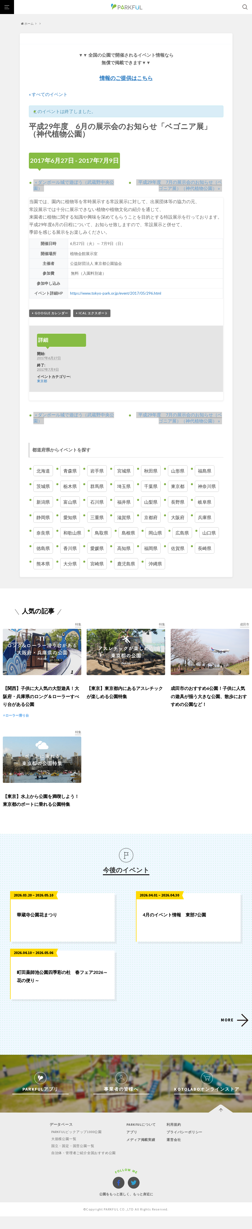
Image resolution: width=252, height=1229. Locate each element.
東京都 (42, 381)
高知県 (124, 548)
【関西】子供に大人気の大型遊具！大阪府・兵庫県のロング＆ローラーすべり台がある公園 (41, 703)
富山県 (70, 502)
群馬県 (97, 486)
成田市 (244, 624)
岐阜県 (204, 502)
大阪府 (177, 517)
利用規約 (174, 1137)
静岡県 (43, 517)
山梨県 (151, 502)
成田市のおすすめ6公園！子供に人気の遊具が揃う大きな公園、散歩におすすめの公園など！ (209, 703)
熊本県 (43, 564)
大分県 (70, 564)
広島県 (182, 533)
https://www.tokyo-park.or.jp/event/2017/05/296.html (116, 293)
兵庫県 (204, 517)
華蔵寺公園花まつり (37, 927)
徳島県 (43, 548)
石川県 (97, 502)
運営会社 (174, 1152)
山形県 (177, 471)
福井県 (124, 502)
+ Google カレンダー (50, 313)
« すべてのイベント (48, 94)
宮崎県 (97, 564)
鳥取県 (101, 533)
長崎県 (204, 548)
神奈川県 (207, 486)
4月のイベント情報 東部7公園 (174, 927)
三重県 (97, 517)
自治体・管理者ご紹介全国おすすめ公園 (81, 1165)
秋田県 (151, 471)
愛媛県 (97, 548)
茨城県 (43, 486)
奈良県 (43, 533)
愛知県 (70, 517)
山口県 (209, 533)
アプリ (131, 1145)
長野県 (177, 502)
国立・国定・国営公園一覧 (70, 1158)
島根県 (128, 533)
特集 (78, 624)
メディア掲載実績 (141, 1152)
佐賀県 (177, 548)
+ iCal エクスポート (92, 313)
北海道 (43, 471)
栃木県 (70, 486)
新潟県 (43, 502)
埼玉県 (124, 486)
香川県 (70, 548)
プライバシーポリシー (186, 1145)
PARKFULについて (142, 1137)
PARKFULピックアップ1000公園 (74, 1144)
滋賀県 (124, 517)
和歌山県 (72, 533)
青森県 (70, 471)
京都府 (151, 517)
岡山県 (155, 533)
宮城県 (124, 471)
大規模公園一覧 (60, 1151)
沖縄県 (155, 564)
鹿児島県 (126, 564)
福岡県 (151, 548)
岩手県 (97, 471)
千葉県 (151, 486)
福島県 (204, 471)
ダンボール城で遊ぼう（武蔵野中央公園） (77, 182)
